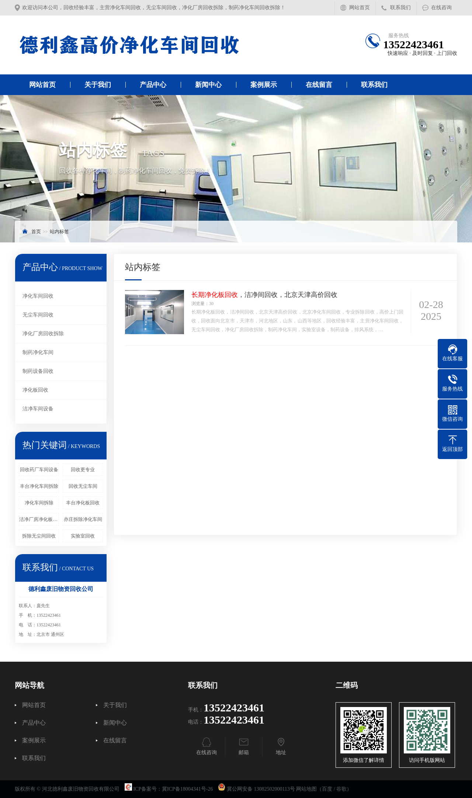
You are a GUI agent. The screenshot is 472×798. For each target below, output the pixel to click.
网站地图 (306, 789)
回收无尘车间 (83, 486)
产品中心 (153, 84)
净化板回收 (35, 390)
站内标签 (59, 231)
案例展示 (263, 84)
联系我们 (400, 7)
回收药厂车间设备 (39, 469)
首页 (36, 231)
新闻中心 (208, 84)
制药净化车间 (37, 352)
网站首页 (359, 7)
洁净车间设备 (37, 409)
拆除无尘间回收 (39, 536)
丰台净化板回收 (83, 502)
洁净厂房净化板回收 (39, 519)
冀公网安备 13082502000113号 (261, 789)
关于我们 (97, 84)
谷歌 (341, 789)
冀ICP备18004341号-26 (187, 789)
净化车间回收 (37, 296)
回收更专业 (83, 469)
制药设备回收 (37, 371)
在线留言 (319, 84)
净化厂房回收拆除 (43, 333)
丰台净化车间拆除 (39, 486)
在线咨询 (441, 7)
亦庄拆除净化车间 (83, 519)
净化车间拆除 (39, 502)
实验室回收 (83, 536)
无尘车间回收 (37, 315)
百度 (327, 789)
